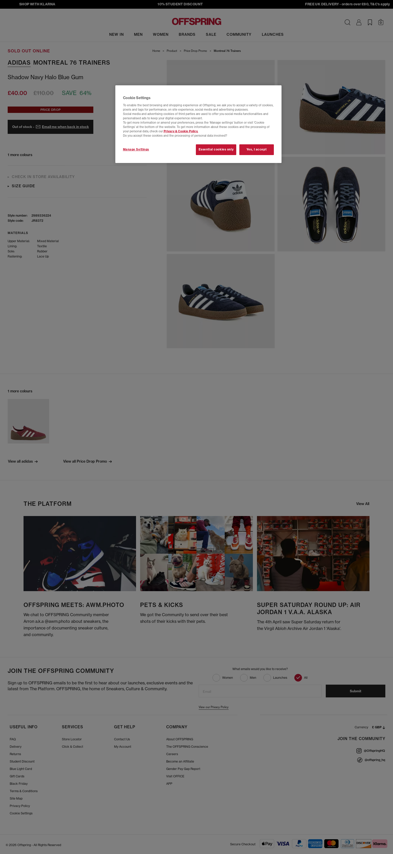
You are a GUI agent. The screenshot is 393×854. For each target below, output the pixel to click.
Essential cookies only (216, 149)
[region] (198, 124)
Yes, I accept (256, 149)
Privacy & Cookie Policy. (181, 131)
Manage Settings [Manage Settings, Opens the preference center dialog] (136, 149)
